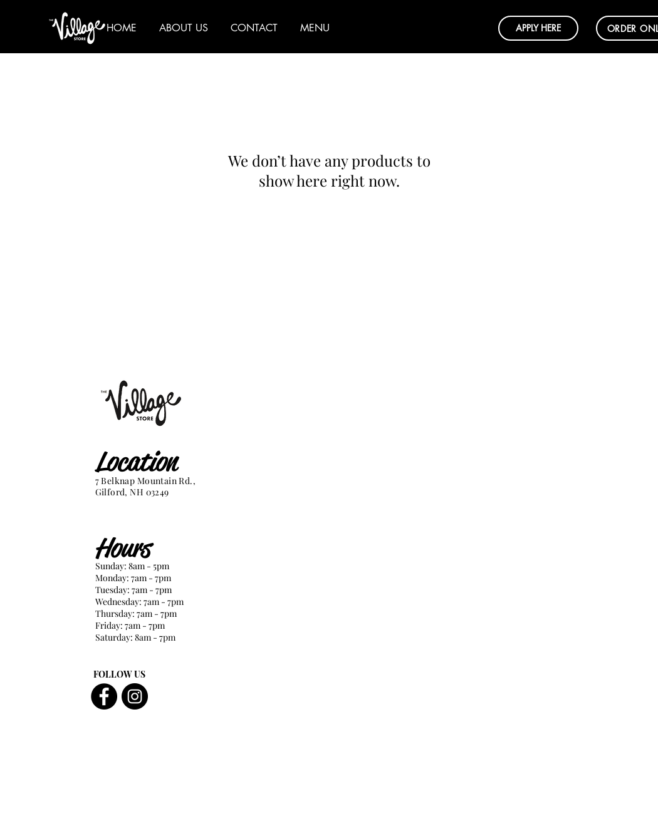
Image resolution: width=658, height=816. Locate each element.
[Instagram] (135, 696)
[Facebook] (104, 696)
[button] (538, 28)
